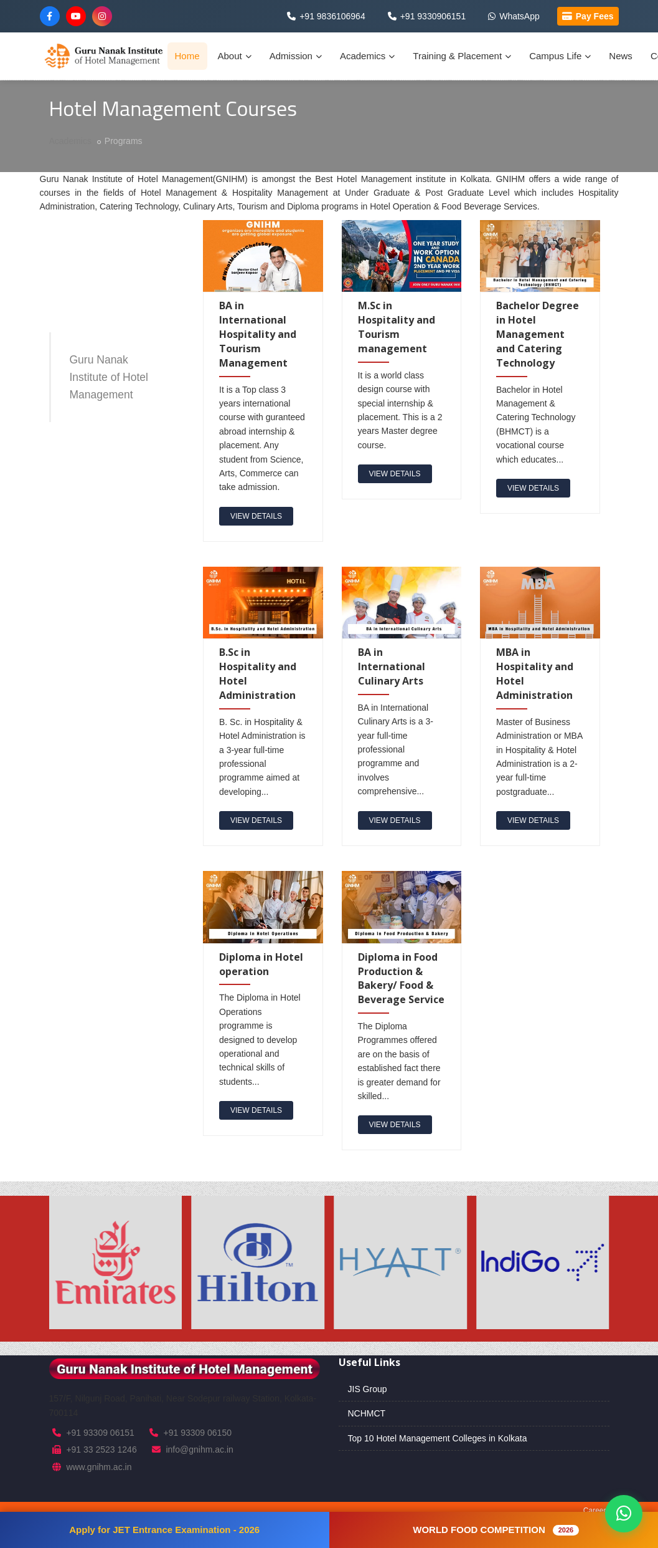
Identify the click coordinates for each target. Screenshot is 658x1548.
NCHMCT (367, 1413)
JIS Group (367, 1389)
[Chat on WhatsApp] (623, 1513)
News (620, 55)
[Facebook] (50, 16)
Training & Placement (462, 55)
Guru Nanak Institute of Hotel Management (109, 377)
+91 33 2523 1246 (101, 1449)
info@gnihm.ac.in (199, 1449)
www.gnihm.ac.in (98, 1467)
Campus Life (560, 55)
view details (256, 516)
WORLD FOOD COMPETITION (496, 1530)
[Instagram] (102, 16)
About (234, 55)
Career (594, 1510)
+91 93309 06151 (100, 1433)
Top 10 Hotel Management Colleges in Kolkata (437, 1438)
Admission (296, 55)
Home (187, 55)
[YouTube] (76, 16)
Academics (367, 55)
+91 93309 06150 (198, 1433)
